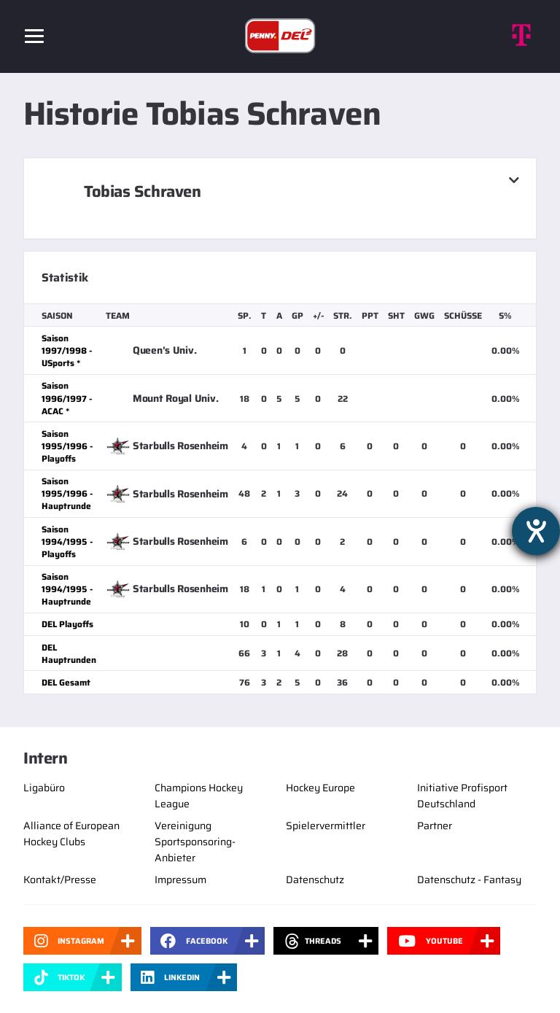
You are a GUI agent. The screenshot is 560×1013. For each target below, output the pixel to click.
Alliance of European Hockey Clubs (71, 834)
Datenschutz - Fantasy (469, 880)
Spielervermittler (325, 826)
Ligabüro (44, 788)
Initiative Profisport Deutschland (462, 796)
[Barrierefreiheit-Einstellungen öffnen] (536, 531)
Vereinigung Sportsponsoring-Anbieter (195, 842)
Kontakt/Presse (59, 880)
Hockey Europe (320, 788)
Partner (434, 826)
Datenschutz (315, 880)
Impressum (180, 880)
